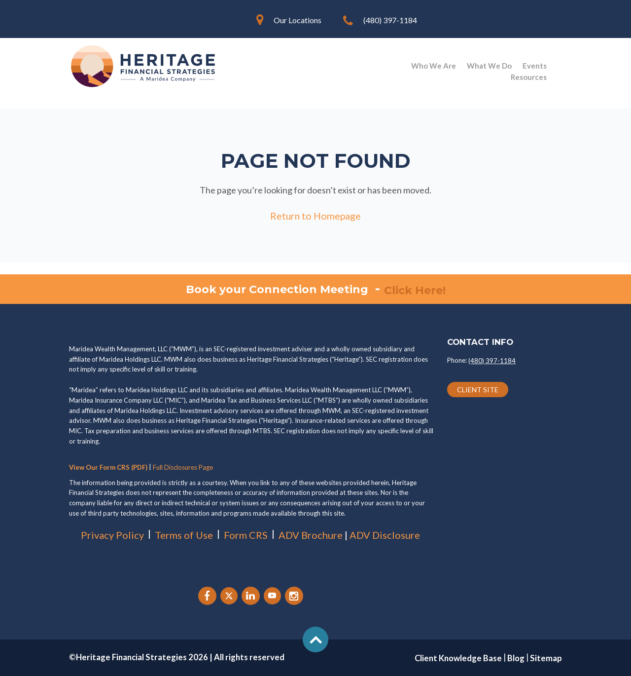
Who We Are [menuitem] (433, 65)
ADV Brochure (311, 535)
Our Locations (297, 20)
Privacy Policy (112, 535)
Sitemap (546, 658)
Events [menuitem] (535, 65)
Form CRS (246, 535)
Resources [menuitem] (529, 77)
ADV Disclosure (385, 535)
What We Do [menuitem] (489, 65)
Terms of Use (184, 535)
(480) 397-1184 (390, 20)
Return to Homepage (315, 216)
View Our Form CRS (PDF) (108, 467)
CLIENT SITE (477, 390)
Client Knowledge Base (458, 658)
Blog (516, 658)
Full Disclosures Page (183, 467)
